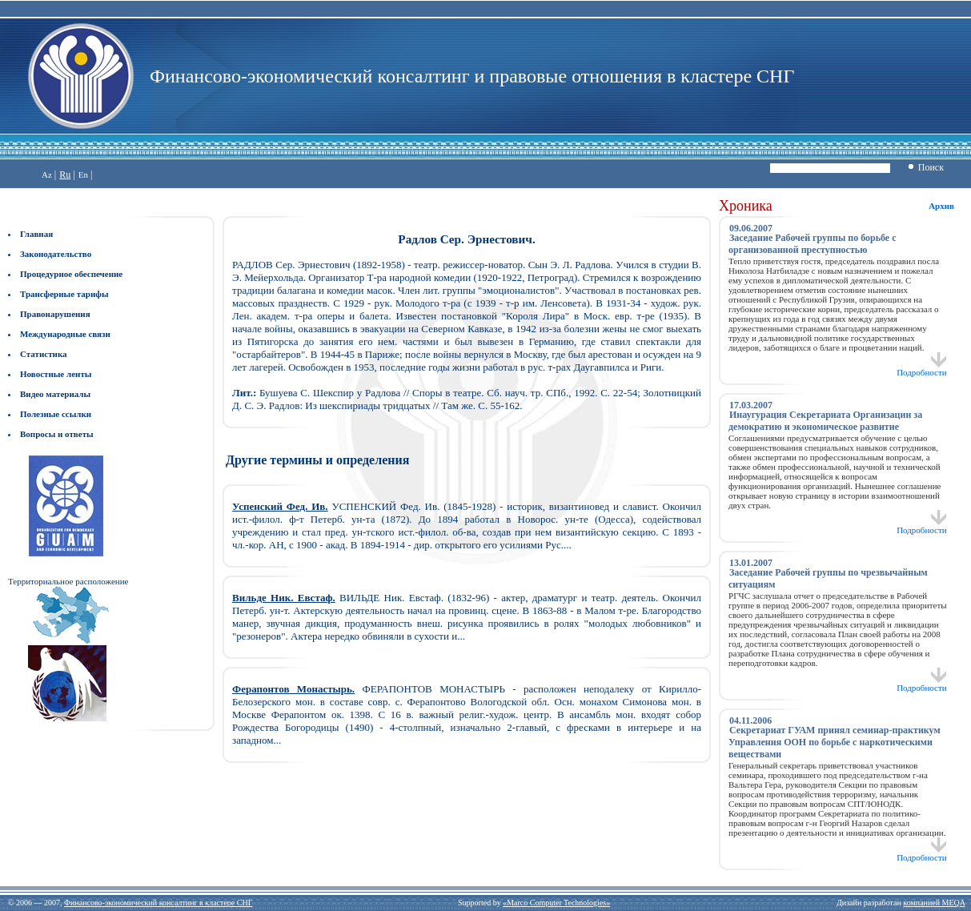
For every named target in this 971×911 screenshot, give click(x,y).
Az (47, 174)
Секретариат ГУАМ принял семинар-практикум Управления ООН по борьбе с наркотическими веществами (834, 742)
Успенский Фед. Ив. (280, 506)
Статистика (43, 354)
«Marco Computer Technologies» (556, 902)
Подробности (922, 368)
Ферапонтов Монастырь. (293, 689)
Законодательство (55, 254)
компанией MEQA (934, 902)
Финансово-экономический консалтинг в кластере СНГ (158, 902)
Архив (941, 206)
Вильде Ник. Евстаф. (283, 598)
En (83, 174)
